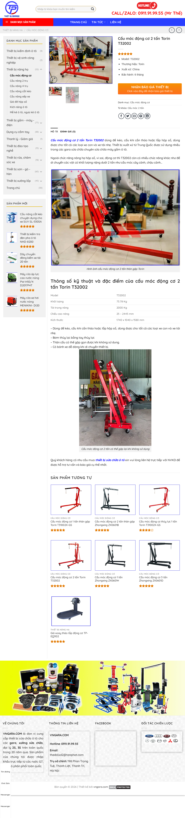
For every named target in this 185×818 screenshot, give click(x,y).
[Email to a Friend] (134, 116)
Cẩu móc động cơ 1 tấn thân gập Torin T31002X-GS (70, 523)
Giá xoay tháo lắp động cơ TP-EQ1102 (69, 634)
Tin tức (99, 22)
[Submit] (93, 9)
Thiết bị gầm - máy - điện (20, 122)
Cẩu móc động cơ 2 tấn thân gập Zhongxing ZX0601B (115, 523)
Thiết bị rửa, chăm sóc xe (19, 160)
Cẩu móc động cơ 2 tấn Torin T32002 (77, 140)
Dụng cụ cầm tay (18, 132)
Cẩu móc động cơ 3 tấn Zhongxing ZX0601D (153, 579)
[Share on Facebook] (121, 116)
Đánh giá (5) (68, 131)
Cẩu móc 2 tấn (136, 107)
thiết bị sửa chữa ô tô (109, 460)
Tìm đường (5, 768)
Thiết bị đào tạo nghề (17, 148)
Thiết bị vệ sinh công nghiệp (20, 60)
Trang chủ (78, 22)
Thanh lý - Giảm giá (20, 139)
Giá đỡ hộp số (18, 101)
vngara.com (100, 786)
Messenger (5, 791)
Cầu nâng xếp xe (20, 96)
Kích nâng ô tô (18, 107)
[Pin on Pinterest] (141, 116)
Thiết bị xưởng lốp (19, 181)
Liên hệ (115, 22)
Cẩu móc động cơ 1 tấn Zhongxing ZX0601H (108, 579)
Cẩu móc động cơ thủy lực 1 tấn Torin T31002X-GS (158, 523)
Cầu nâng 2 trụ (19, 80)
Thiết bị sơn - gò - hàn (18, 171)
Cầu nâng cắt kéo (20, 91)
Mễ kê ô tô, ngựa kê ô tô (24, 112)
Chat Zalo (5, 779)
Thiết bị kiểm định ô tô (22, 51)
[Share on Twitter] (128, 116)
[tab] (54, 131)
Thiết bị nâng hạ (13, 30)
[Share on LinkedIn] (147, 116)
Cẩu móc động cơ (37, 30)
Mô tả (54, 131)
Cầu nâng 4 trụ (19, 86)
